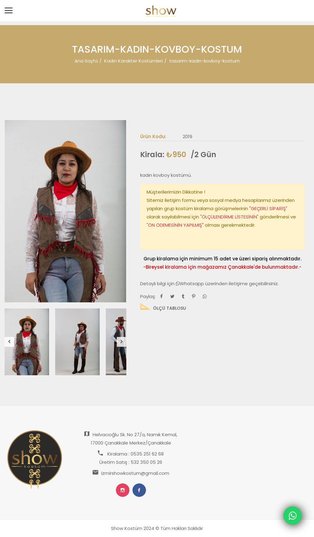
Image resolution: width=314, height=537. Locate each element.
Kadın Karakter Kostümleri (133, 61)
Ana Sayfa (86, 61)
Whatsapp (190, 283)
